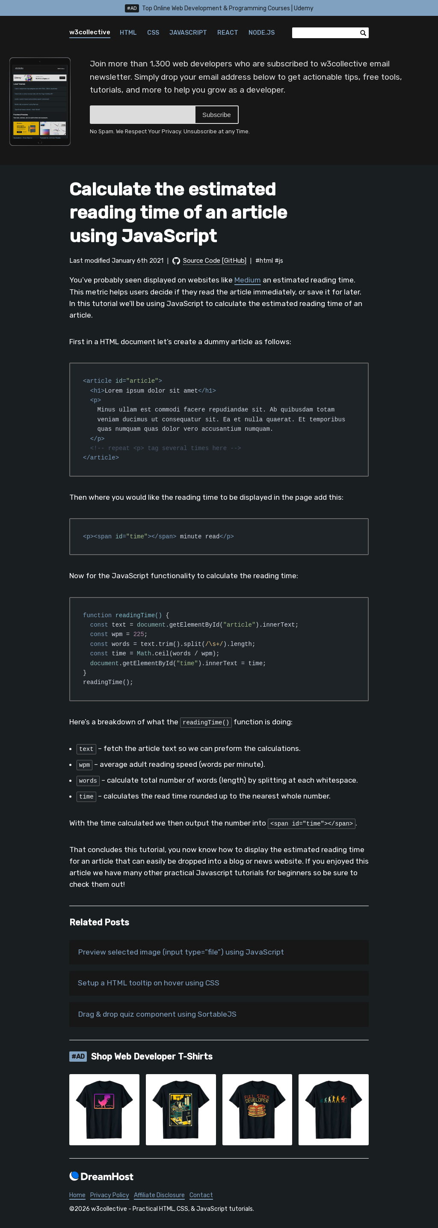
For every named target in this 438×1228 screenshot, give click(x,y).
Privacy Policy (109, 1196)
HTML (128, 32)
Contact (201, 1196)
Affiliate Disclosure (159, 1196)
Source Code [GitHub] (214, 260)
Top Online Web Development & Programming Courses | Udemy (219, 8)
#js (279, 260)
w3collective (89, 32)
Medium (247, 280)
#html (264, 260)
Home (77, 1196)
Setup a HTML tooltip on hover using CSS (151, 983)
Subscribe (216, 114)
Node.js (262, 32)
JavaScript (188, 32)
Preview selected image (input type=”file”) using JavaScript (182, 952)
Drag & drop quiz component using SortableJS (160, 1015)
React (227, 32)
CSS (153, 32)
